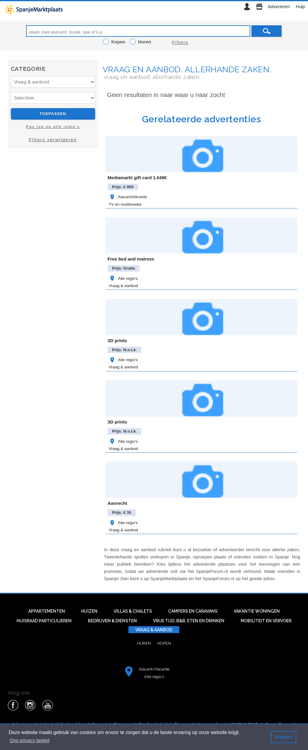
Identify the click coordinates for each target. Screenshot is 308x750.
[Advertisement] (53, 207)
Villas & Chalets (133, 611)
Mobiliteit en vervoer (266, 620)
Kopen (164, 643)
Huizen (89, 611)
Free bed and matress (131, 258)
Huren (144, 643)
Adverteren (279, 6)
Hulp (300, 6)
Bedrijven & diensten (112, 620)
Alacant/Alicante (128, 197)
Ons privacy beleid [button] (29, 740)
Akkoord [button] (283, 737)
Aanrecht (117, 503)
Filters (180, 42)
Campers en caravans (192, 611)
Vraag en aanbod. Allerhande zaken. (187, 69)
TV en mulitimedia (125, 204)
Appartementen (46, 611)
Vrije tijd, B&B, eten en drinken (188, 620)
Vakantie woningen (257, 611)
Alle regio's (123, 278)
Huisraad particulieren (44, 620)
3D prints (117, 340)
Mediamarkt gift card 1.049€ (137, 177)
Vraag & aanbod (123, 285)
